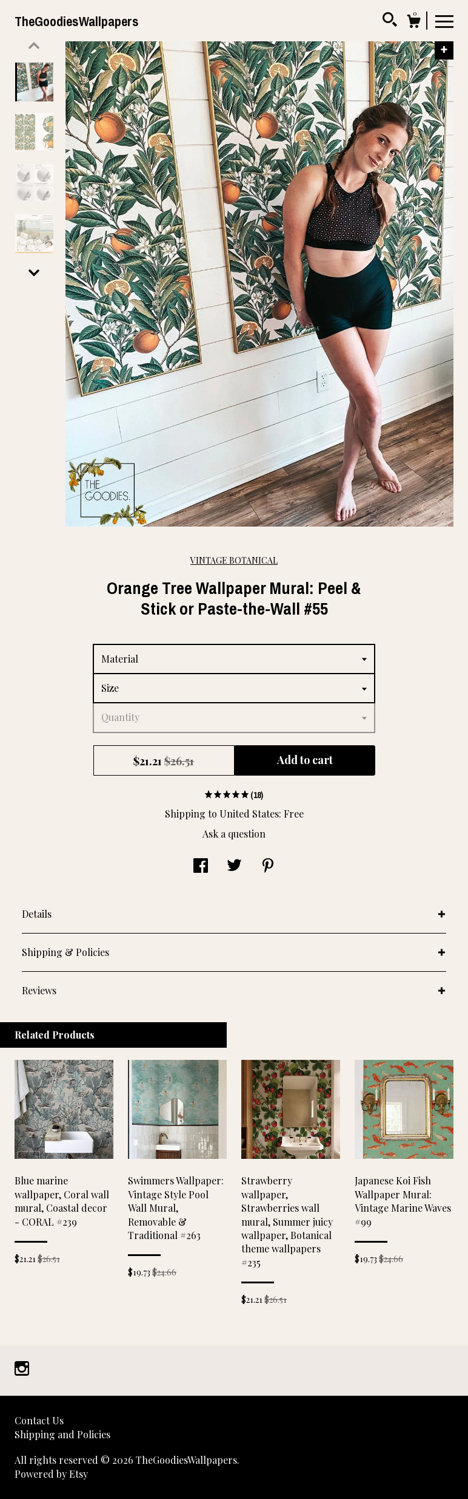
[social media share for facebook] (200, 866)
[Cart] (413, 22)
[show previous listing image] (34, 45)
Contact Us (39, 1420)
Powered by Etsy (51, 1473)
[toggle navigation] (444, 21)
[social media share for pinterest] (268, 866)
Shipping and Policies (62, 1434)
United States (249, 813)
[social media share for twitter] (234, 866)
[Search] (390, 21)
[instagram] (22, 1369)
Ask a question (234, 833)
